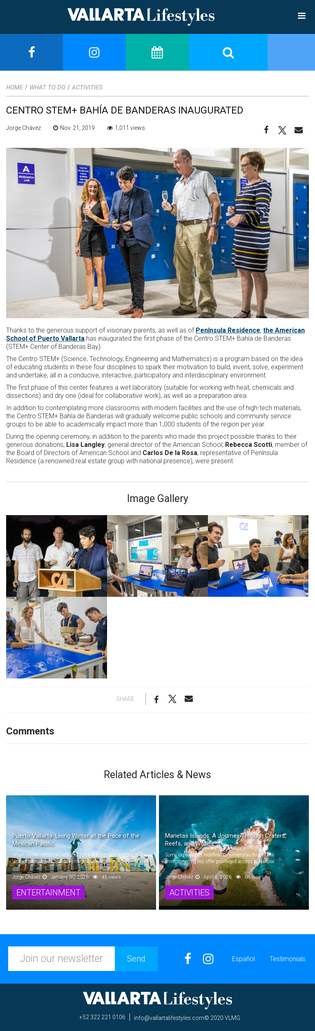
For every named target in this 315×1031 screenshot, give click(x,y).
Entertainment (48, 892)
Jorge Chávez (23, 128)
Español (243, 959)
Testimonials (288, 959)
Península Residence (228, 330)
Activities (87, 87)
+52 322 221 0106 (102, 1017)
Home (14, 87)
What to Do (47, 87)
